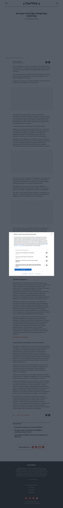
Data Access (31, 273)
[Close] (52, 234)
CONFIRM (23, 269)
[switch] (46, 253)
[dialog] (31, 254)
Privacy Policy (38, 273)
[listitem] (31, 250)
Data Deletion (24, 273)
